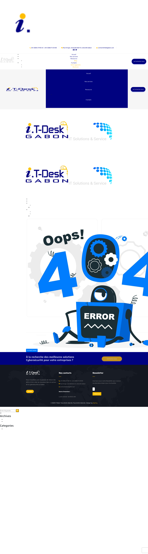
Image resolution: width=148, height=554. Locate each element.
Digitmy (95, 403)
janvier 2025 (7, 421)
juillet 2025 (7, 419)
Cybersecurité (7, 429)
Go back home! (32, 350)
